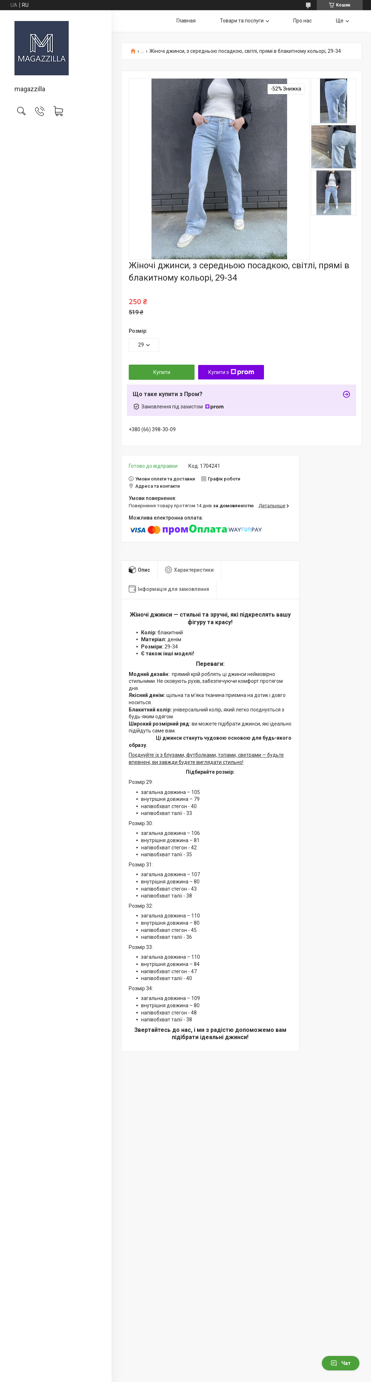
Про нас (302, 21)
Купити (161, 372)
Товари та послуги (242, 21)
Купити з (231, 372)
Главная (186, 21)
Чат (341, 1363)
